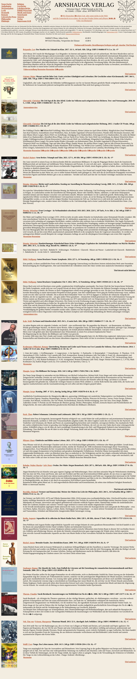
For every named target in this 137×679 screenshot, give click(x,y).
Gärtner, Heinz (29, 76)
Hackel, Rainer (29, 158)
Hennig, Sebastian (30, 184)
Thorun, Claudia (30, 594)
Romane (4, 15)
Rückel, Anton (29, 543)
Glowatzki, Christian (31, 101)
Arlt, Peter (47, 465)
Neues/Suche (6, 4)
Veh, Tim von (28, 622)
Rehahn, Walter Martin (32, 465)
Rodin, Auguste (29, 518)
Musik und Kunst (24, 13)
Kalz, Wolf (27, 321)
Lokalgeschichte (23, 8)
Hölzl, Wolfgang (29, 259)
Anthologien (6, 6)
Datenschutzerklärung (73, 34)
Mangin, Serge (29, 371)
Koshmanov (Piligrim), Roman (35, 347)
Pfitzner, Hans (28, 440)
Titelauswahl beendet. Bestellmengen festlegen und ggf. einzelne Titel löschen (105, 45)
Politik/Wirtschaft (24, 10)
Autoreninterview (30, 107)
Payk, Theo (27, 414)
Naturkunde (22, 15)
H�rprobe (59, 69)
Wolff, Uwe (27, 644)
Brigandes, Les (29, 49)
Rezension (41, 69)
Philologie (5, 21)
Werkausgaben (7, 8)
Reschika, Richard (30, 492)
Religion (20, 4)
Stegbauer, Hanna (30, 568)
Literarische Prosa (8, 17)
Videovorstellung (30, 69)
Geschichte (21, 6)
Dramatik (5, 13)
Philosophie (6, 19)
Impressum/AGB (24, 21)
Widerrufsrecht (77, 32)
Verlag (20, 19)
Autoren (20, 17)
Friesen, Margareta (43, 622)
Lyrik (3, 10)
